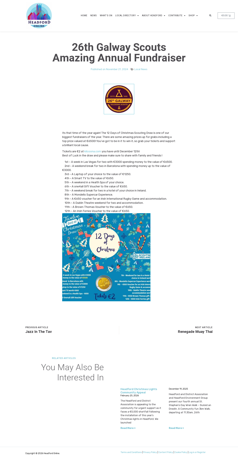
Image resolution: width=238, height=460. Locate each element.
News (93, 15)
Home (84, 15)
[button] (210, 15)
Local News (140, 68)
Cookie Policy (180, 452)
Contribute (177, 15)
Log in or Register (197, 452)
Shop (193, 15)
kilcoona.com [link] (92, 151)
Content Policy (165, 452)
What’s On (106, 15)
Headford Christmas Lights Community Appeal (139, 390)
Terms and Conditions (131, 452)
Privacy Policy (150, 452)
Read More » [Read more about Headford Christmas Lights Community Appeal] (128, 428)
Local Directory (127, 15)
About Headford (153, 15)
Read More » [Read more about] (176, 428)
